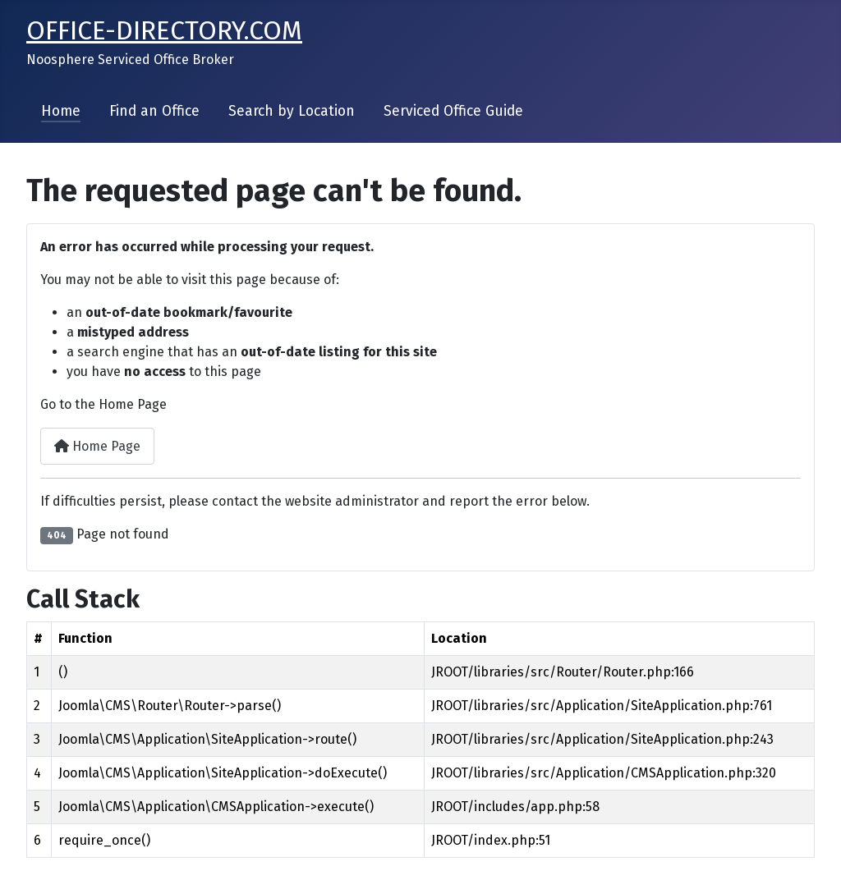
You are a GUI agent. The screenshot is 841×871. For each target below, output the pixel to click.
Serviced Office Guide (453, 111)
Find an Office (154, 111)
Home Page (97, 446)
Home (60, 111)
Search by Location (291, 111)
